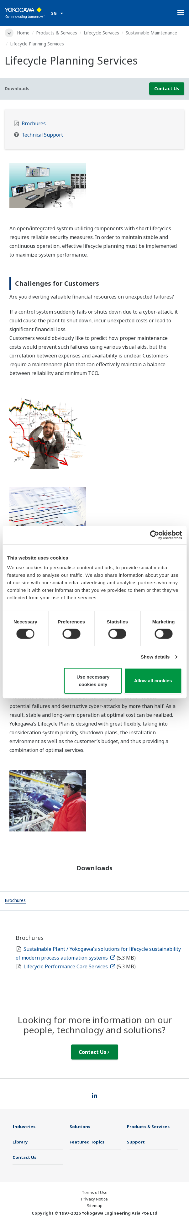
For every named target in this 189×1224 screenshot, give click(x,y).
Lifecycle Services (101, 33)
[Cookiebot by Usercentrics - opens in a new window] (154, 534)
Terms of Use (95, 1192)
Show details (155, 656)
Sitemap (94, 1205)
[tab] (15, 901)
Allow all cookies (153, 680)
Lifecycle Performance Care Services (69, 966)
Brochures (34, 123)
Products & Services (56, 33)
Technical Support (42, 135)
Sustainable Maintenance (151, 33)
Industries (24, 1126)
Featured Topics (87, 1142)
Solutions (80, 1126)
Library (20, 1142)
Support (136, 1142)
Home (23, 33)
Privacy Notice (94, 1199)
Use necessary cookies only (92, 680)
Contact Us (166, 88)
